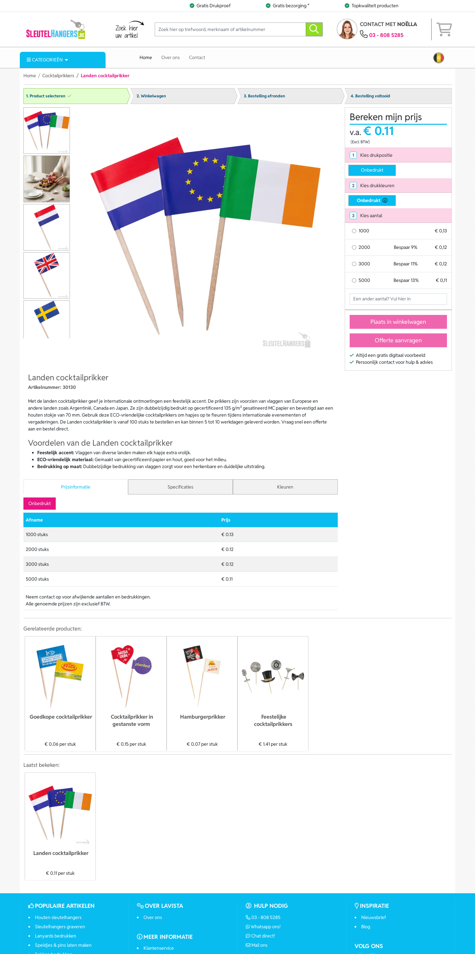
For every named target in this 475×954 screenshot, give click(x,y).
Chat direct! (260, 936)
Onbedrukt (372, 170)
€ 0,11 (441, 280)
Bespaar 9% (405, 247)
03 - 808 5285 (386, 35)
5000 (364, 280)
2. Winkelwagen (151, 96)
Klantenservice (158, 948)
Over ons (170, 57)
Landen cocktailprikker (60, 853)
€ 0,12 (441, 247)
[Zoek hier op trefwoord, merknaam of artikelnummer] (230, 29)
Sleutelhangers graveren (60, 927)
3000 (364, 264)
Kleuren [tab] (285, 487)
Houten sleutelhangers (58, 917)
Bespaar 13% (406, 280)
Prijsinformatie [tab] (75, 487)
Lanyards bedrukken (55, 936)
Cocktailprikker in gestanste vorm (132, 720)
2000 (364, 247)
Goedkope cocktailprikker (61, 716)
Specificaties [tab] (180, 487)
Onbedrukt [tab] (39, 503)
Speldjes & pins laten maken (63, 945)
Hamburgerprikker (202, 716)
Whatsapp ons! (263, 927)
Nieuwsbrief (373, 917)
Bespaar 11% (406, 264)
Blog (365, 927)
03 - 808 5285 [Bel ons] (263, 917)
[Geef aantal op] (398, 299)
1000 (364, 231)
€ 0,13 (441, 231)
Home (146, 57)
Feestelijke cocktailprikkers (273, 720)
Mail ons (257, 945)
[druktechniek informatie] (383, 200)
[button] (438, 57)
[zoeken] (314, 29)
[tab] (398, 155)
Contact (197, 57)
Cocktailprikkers (58, 76)
